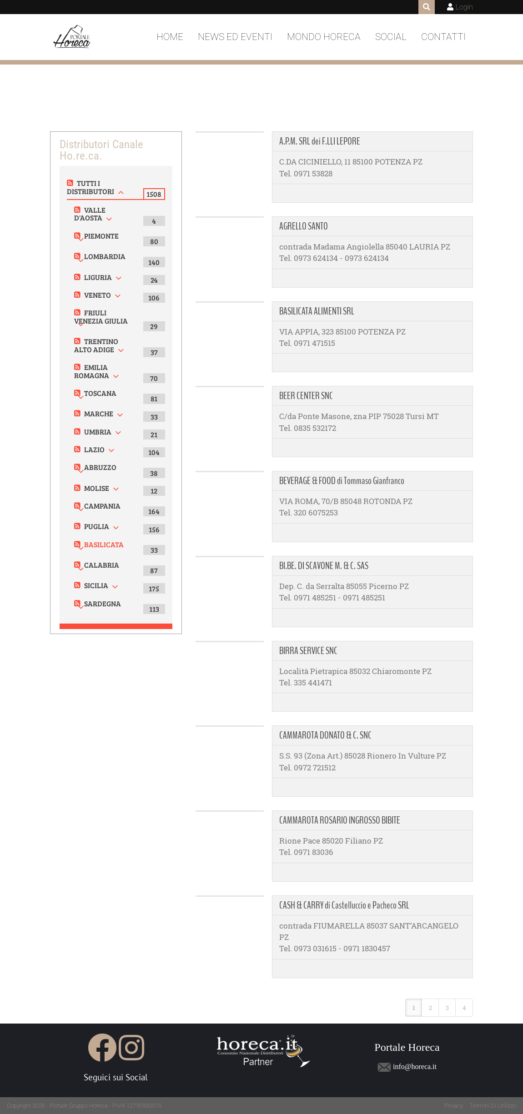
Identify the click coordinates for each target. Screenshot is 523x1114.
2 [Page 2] (430, 1008)
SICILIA (96, 585)
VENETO (97, 295)
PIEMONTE (101, 235)
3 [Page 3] (447, 1008)
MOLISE (96, 488)
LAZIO (94, 449)
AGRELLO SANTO (303, 226)
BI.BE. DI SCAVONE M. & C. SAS (323, 566)
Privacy (453, 1106)
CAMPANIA (102, 505)
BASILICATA (104, 544)
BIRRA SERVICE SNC (308, 651)
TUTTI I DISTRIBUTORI (90, 187)
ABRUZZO (100, 467)
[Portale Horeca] (72, 37)
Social (391, 36)
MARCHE (98, 413)
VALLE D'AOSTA (90, 214)
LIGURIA (98, 277)
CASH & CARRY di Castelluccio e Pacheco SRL (344, 905)
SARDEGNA (102, 603)
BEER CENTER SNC (306, 396)
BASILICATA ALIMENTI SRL (316, 311)
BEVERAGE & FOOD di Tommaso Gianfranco (341, 481)
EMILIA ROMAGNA (91, 371)
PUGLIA (96, 526)
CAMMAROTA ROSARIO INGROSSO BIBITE (339, 820)
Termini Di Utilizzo (493, 1106)
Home (169, 36)
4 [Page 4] (464, 1008)
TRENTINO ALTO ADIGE (96, 345)
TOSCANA (100, 393)
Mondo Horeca (324, 36)
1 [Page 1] (413, 1008)
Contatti (443, 36)
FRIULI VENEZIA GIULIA (101, 316)
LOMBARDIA (105, 256)
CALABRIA (101, 564)
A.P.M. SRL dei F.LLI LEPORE (319, 141)
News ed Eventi (235, 36)
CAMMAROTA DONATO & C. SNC (325, 735)
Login (464, 7)
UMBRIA (97, 431)
